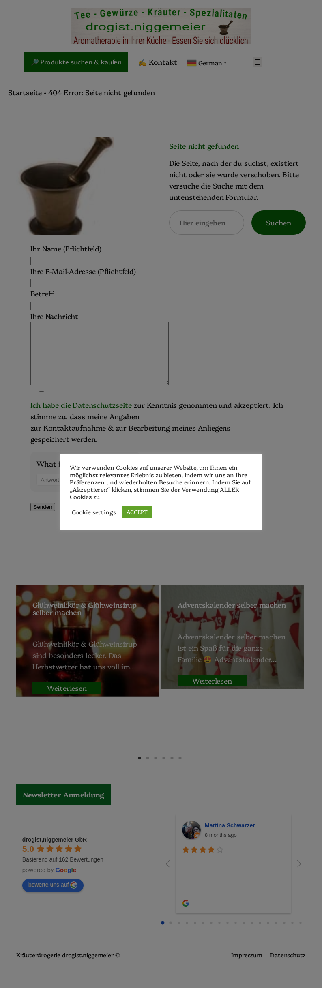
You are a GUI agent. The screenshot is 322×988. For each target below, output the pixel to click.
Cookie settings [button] (94, 512)
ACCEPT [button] (137, 511)
